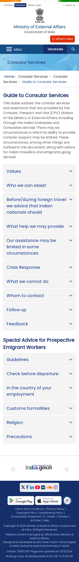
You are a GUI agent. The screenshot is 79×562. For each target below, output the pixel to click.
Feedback (20, 5)
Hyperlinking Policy (51, 512)
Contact (8, 5)
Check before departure (33, 374)
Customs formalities (28, 408)
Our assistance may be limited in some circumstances (31, 247)
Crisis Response (23, 267)
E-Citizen (49, 516)
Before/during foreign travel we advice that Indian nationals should (36, 206)
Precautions (19, 437)
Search (73, 49)
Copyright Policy (26, 512)
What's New (62, 39)
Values (14, 171)
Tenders (63, 516)
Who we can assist (26, 185)
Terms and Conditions (29, 509)
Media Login (34, 5)
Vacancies (55, 49)
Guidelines (18, 359)
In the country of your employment (29, 391)
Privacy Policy (55, 509)
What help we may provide (35, 226)
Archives (35, 520)
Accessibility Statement (26, 516)
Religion (15, 422)
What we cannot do (27, 281)
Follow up (16, 310)
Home (9, 76)
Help (46, 520)
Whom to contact (25, 296)
